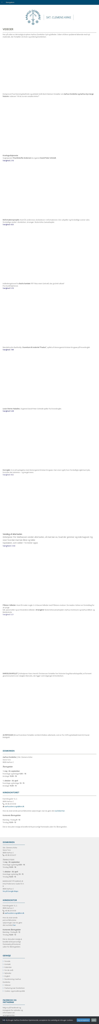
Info (93, 1020)
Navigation (10, 2)
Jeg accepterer (83, 1020)
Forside (7, 961)
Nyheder (8, 973)
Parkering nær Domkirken (15, 988)
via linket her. (60, 811)
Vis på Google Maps (10, 891)
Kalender (8, 967)
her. (14, 925)
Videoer (8, 985)
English (7, 976)
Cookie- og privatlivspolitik (15, 991)
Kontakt (8, 964)
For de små (9, 970)
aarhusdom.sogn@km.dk (14, 806)
